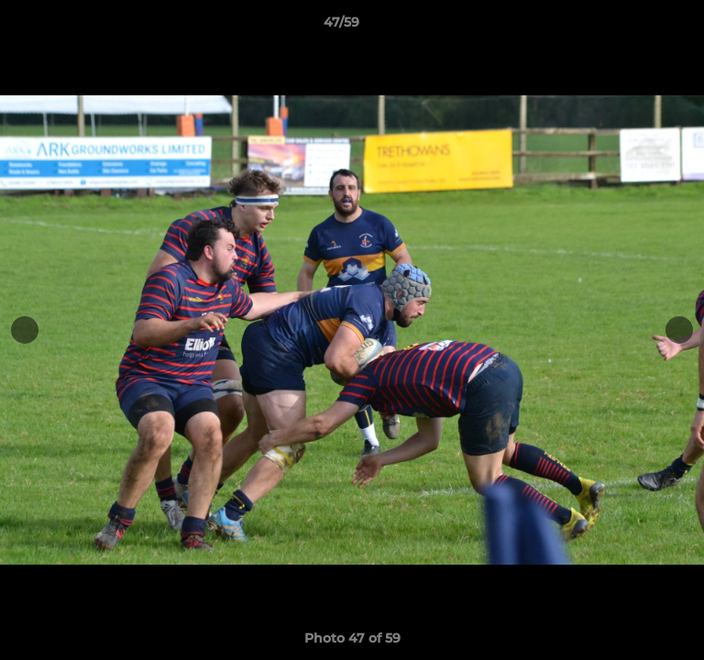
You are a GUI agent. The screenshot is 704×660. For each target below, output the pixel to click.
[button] (638, 26)
